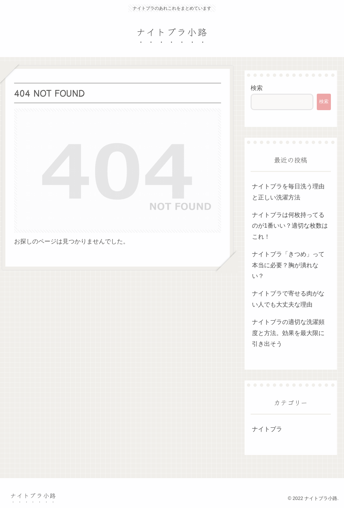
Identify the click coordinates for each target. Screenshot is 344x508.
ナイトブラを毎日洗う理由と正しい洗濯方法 (288, 191)
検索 (257, 88)
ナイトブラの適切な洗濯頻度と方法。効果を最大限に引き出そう (288, 333)
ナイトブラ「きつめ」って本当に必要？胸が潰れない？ (288, 265)
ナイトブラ (267, 429)
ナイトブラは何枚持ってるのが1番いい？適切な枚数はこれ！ (290, 226)
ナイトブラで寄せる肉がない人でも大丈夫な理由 (288, 299)
